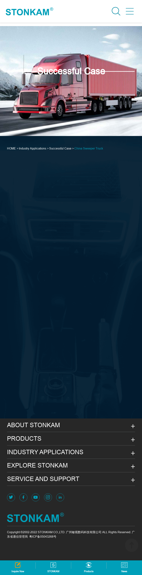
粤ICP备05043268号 (42, 536)
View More (20, 71)
